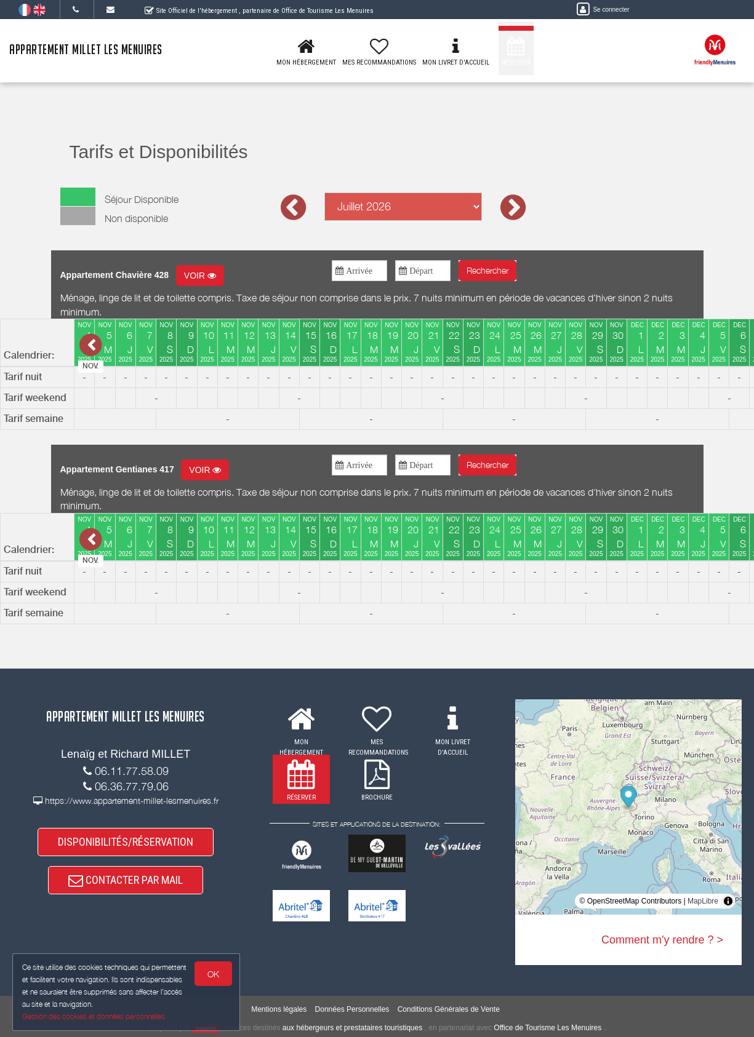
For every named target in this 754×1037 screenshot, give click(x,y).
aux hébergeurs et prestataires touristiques (352, 1027)
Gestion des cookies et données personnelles (93, 1016)
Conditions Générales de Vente (449, 1009)
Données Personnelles (352, 1009)
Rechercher (487, 270)
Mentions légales (279, 1009)
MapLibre (703, 901)
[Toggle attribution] (728, 901)
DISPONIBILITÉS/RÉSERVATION (125, 841)
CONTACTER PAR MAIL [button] (125, 879)
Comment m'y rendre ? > (662, 940)
